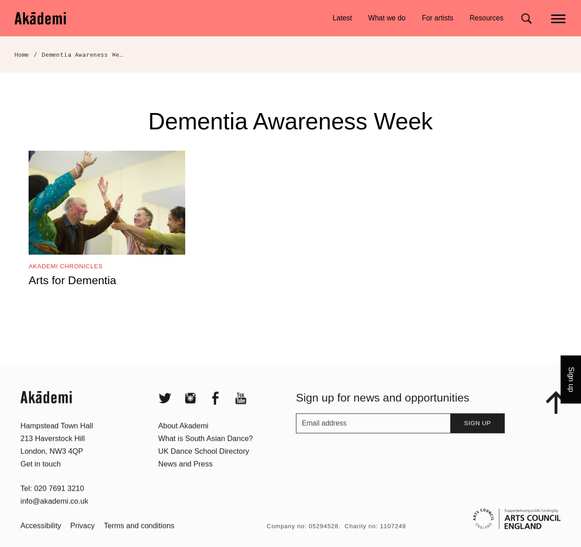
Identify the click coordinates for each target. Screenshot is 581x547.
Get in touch (40, 477)
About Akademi (183, 438)
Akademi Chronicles (66, 266)
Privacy (82, 538)
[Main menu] (559, 18)
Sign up (477, 436)
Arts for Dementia (72, 280)
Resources (486, 18)
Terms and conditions (139, 538)
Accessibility (40, 538)
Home (22, 54)
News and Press (185, 477)
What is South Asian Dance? (205, 451)
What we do (386, 18)
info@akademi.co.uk (54, 514)
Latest (342, 18)
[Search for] (526, 18)
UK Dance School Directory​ (203, 464)
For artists (437, 18)
